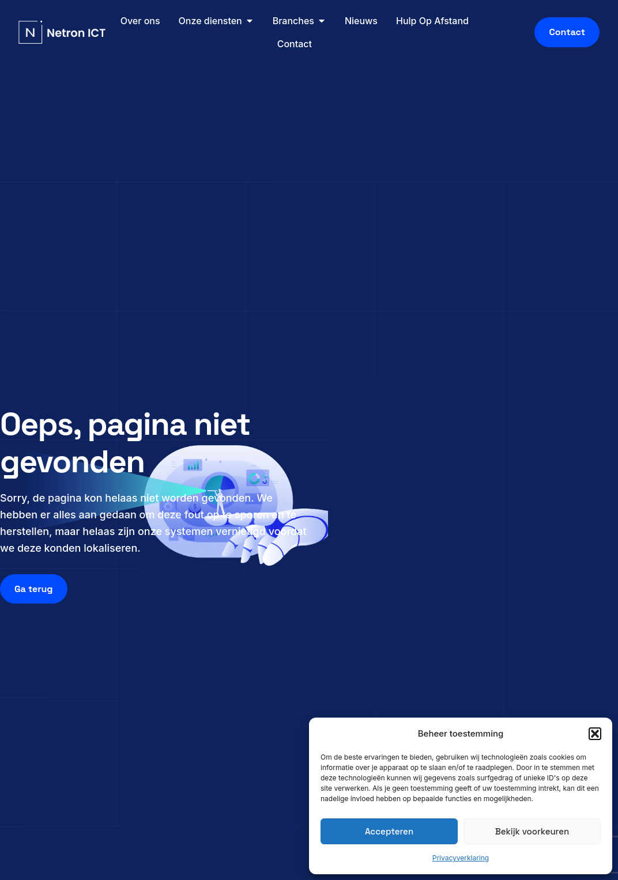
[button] (595, 733)
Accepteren (389, 831)
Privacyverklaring (460, 858)
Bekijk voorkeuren (532, 831)
